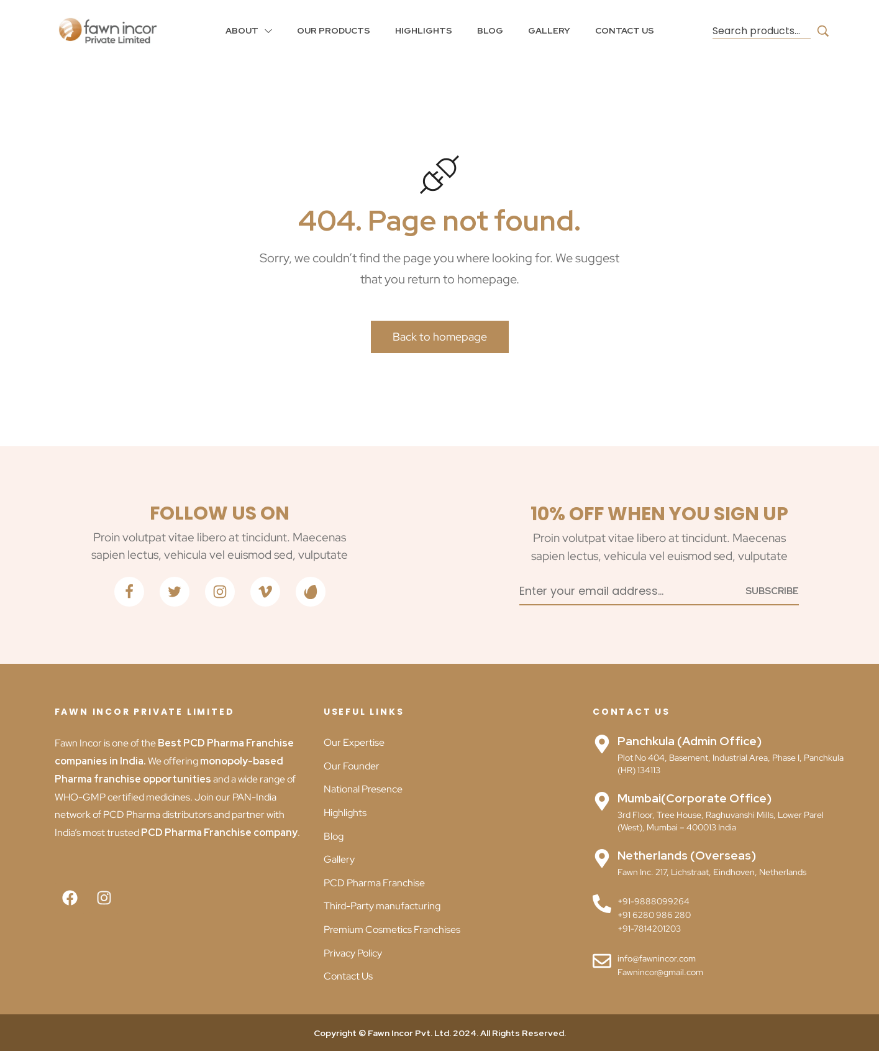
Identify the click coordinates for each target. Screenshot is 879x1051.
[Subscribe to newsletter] (772, 589)
